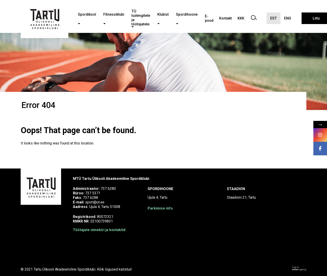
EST (273, 18)
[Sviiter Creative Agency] (299, 269)
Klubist (163, 14)
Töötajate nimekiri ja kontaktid (99, 230)
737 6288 (90, 197)
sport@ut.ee (94, 202)
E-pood (209, 18)
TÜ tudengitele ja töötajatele (140, 17)
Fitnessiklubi (113, 14)
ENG (287, 18)
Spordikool (87, 14)
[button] (79, 23)
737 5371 (92, 193)
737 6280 (108, 188)
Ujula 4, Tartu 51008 (104, 207)
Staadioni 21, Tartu (241, 197)
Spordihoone (187, 14)
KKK (241, 18)
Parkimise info (160, 208)
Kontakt (225, 18)
